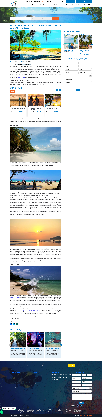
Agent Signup (70, 1)
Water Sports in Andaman (46, 4)
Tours (37, 4)
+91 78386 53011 (37, 1)
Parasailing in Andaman (17, 383)
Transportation (87, 4)
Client (79, 1)
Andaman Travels (27, 64)
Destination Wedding (77, 4)
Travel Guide (71, 25)
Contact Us (61, 1)
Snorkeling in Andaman (17, 375)
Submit (78, 90)
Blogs (67, 25)
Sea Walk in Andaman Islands (18, 381)
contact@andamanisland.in (50, 1)
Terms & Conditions (38, 385)
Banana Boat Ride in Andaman (18, 379)
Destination (57, 4)
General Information (38, 381)
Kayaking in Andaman (16, 385)
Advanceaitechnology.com (85, 415)
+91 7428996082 (28, 1)
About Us (36, 375)
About (36, 373)
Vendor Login (87, 1)
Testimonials (37, 387)
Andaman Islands (26, 4)
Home (63, 25)
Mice (33, 4)
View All (12, 91)
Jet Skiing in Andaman (16, 387)
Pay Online (36, 383)
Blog (35, 379)
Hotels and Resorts (66, 4)
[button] (57, 90)
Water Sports (16, 373)
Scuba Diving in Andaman (17, 377)
